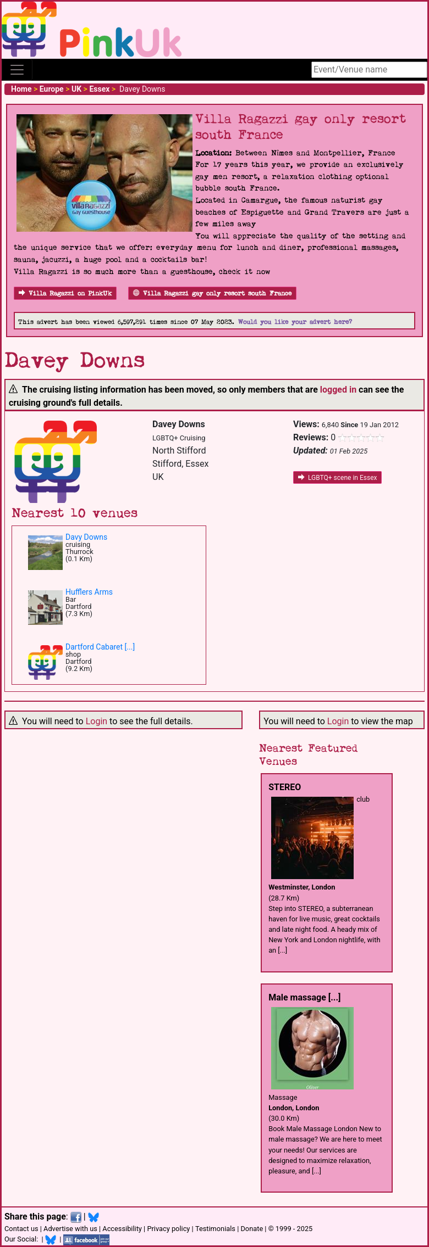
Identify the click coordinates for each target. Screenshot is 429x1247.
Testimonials (215, 1228)
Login (96, 721)
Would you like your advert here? (295, 322)
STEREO (284, 787)
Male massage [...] (304, 997)
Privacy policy (168, 1228)
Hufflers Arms (89, 592)
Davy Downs (86, 537)
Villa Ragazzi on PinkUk (65, 293)
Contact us (21, 1228)
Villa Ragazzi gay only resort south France (212, 293)
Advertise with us (70, 1228)
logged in (338, 389)
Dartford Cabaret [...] (100, 646)
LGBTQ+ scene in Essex (337, 478)
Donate (251, 1228)
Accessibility (122, 1228)
